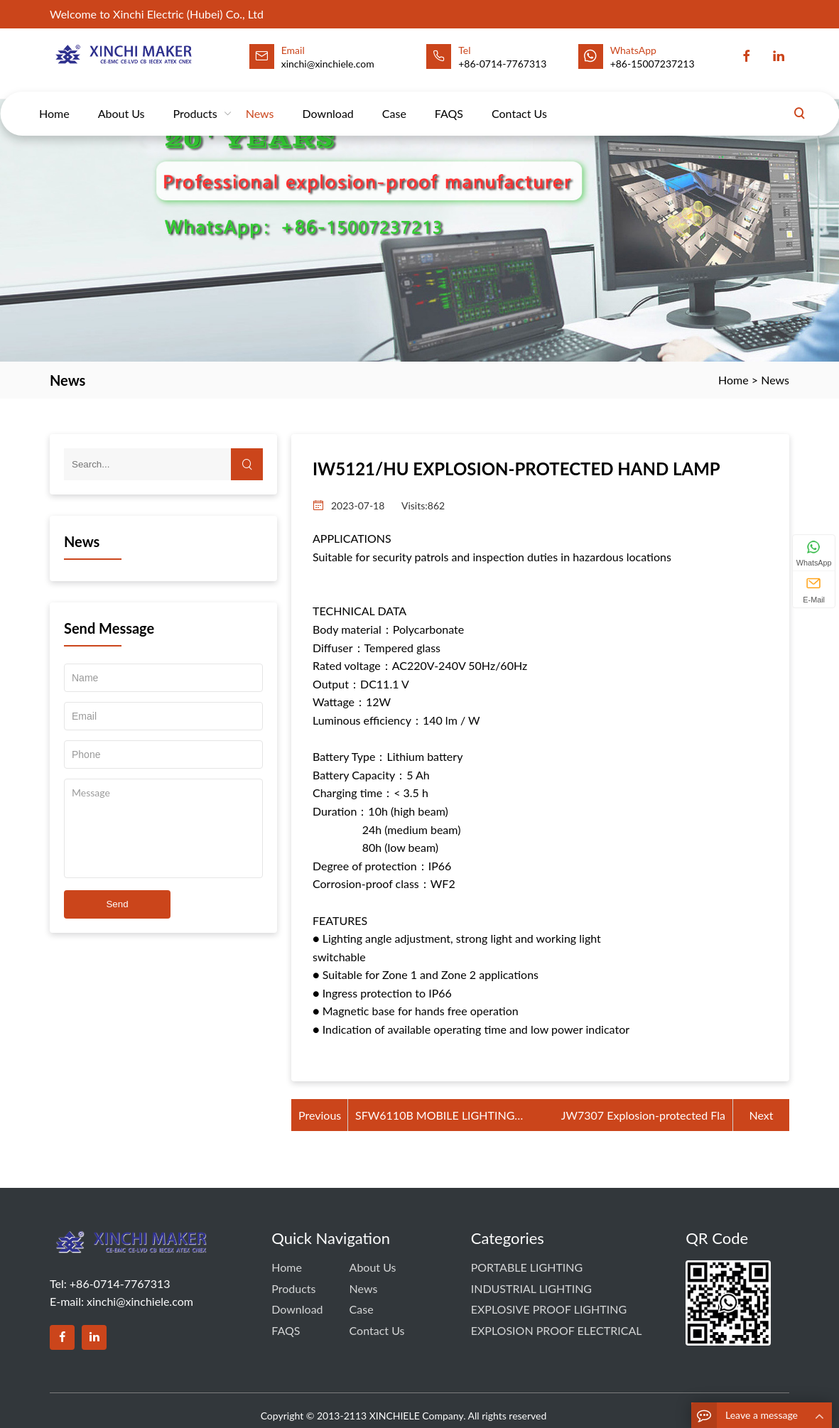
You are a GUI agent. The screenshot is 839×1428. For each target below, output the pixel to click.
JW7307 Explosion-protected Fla (643, 1115)
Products (195, 100)
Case (394, 100)
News (260, 100)
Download (328, 100)
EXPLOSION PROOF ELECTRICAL (556, 1330)
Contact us (519, 100)
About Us (121, 100)
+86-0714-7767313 (502, 64)
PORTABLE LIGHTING (527, 1267)
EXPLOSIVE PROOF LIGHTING (549, 1309)
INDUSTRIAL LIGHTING (531, 1288)
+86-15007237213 (652, 64)
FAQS (449, 100)
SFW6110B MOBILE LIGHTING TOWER (434, 1116)
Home (54, 100)
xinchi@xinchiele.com (140, 1301)
